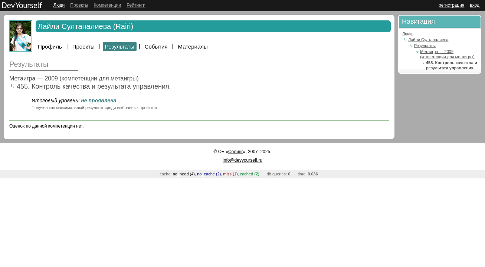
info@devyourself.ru (242, 160)
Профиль (50, 46)
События (156, 46)
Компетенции (107, 5)
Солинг (235, 151)
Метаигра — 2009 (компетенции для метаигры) (74, 78)
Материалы (193, 46)
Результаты (119, 46)
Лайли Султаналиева (428, 39)
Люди (59, 5)
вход (474, 5)
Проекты (79, 5)
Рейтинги (136, 5)
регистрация (451, 5)
